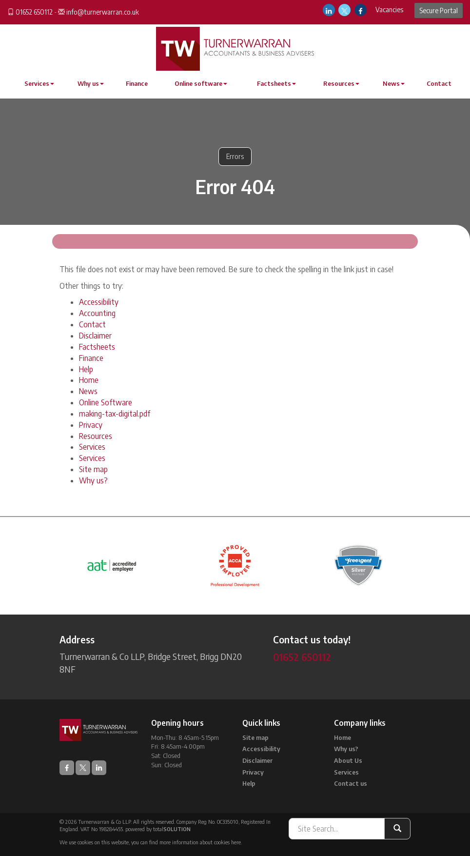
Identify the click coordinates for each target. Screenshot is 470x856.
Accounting (97, 313)
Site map (93, 469)
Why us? (93, 480)
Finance (137, 83)
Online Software (105, 402)
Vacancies (389, 9)
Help (86, 369)
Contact (439, 83)
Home (88, 380)
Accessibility (98, 302)
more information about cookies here (200, 842)
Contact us (350, 783)
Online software (201, 83)
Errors (235, 156)
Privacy (90, 425)
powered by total (158, 829)
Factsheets (276, 83)
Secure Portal (438, 10)
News (394, 83)
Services (39, 83)
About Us (348, 760)
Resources (341, 83)
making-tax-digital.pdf (114, 413)
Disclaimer (95, 335)
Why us (91, 83)
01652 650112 (34, 12)
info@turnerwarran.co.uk (102, 12)
